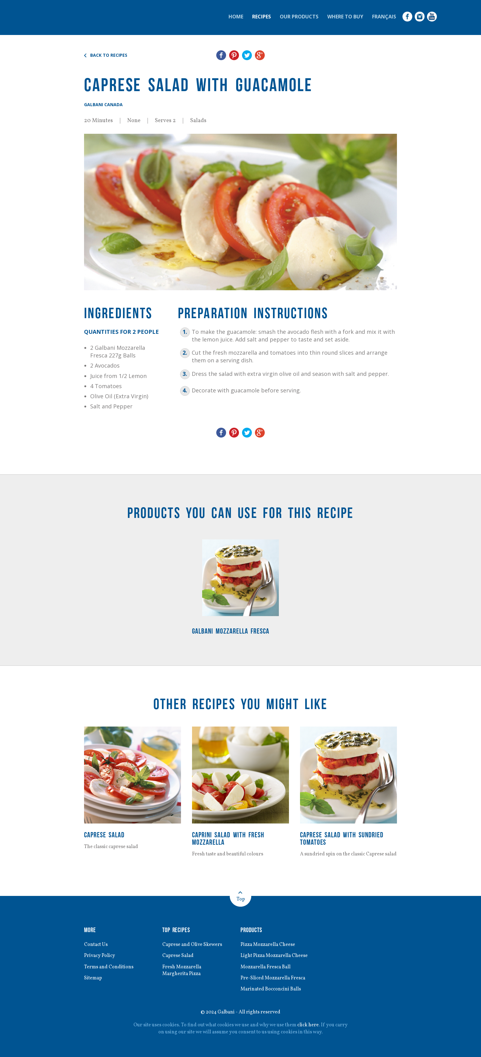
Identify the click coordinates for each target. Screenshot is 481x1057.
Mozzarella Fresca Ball (265, 967)
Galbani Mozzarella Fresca (230, 631)
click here (308, 1025)
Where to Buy (345, 16)
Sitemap (93, 978)
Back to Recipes (108, 55)
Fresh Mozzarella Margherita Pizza (181, 970)
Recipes (261, 16)
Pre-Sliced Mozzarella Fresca (272, 978)
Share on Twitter (247, 55)
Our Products (299, 16)
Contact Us (96, 944)
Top (241, 899)
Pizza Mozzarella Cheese (267, 944)
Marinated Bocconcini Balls (270, 989)
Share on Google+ (260, 55)
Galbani (78, 17)
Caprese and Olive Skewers (192, 944)
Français (384, 16)
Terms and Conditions (108, 967)
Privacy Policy (99, 955)
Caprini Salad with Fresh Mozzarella (228, 838)
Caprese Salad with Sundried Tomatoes (341, 838)
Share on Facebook (221, 55)
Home (236, 16)
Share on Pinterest (234, 55)
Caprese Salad (104, 835)
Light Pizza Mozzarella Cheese (274, 955)
